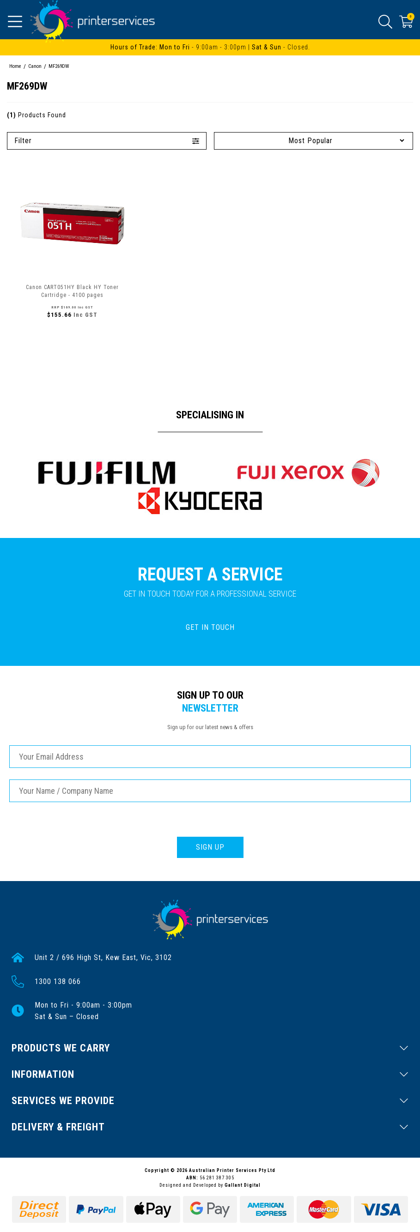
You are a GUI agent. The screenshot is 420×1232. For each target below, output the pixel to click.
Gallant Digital (243, 1185)
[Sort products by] (313, 140)
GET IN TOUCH (210, 627)
